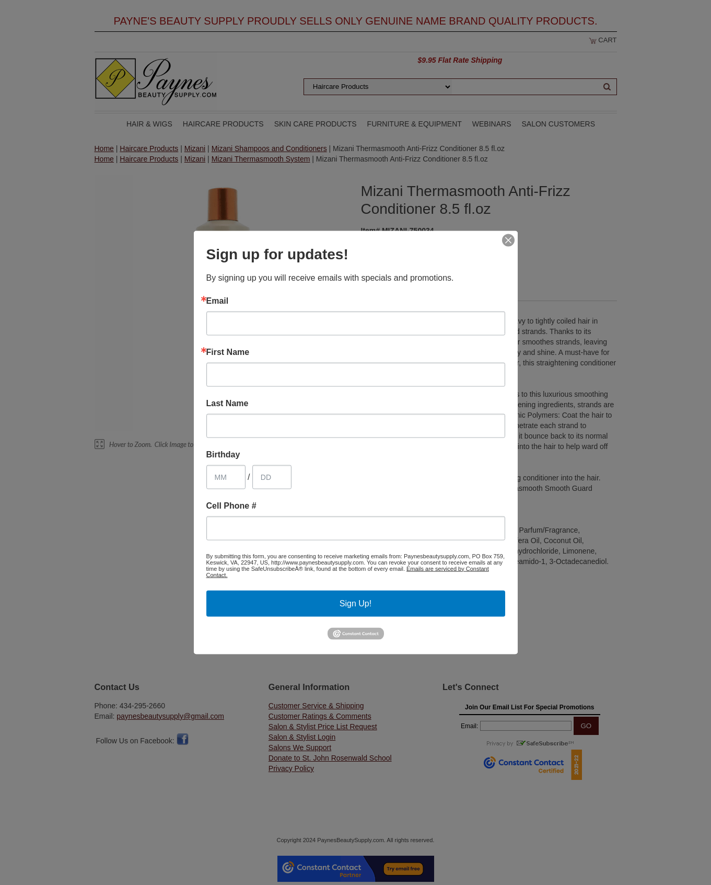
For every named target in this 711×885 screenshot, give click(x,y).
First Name (228, 352)
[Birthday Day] (272, 477)
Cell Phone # (231, 505)
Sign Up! (355, 603)
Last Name (227, 403)
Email (217, 300)
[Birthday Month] (226, 477)
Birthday (223, 454)
